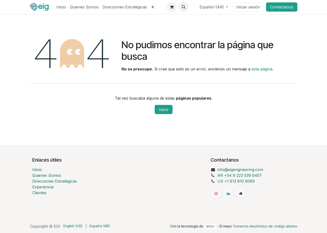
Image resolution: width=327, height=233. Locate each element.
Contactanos (281, 7)
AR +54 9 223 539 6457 (239, 175)
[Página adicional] (241, 193)
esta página (262, 69)
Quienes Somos (46, 175)
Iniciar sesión (248, 7)
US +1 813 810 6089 (236, 181)
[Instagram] (216, 193)
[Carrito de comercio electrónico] (172, 7)
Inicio (163, 109)
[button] (184, 7)
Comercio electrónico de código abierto (265, 226)
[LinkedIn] (228, 193)
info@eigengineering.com (240, 169)
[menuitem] (61, 7)
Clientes (39, 192)
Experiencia (42, 187)
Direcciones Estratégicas (54, 181)
